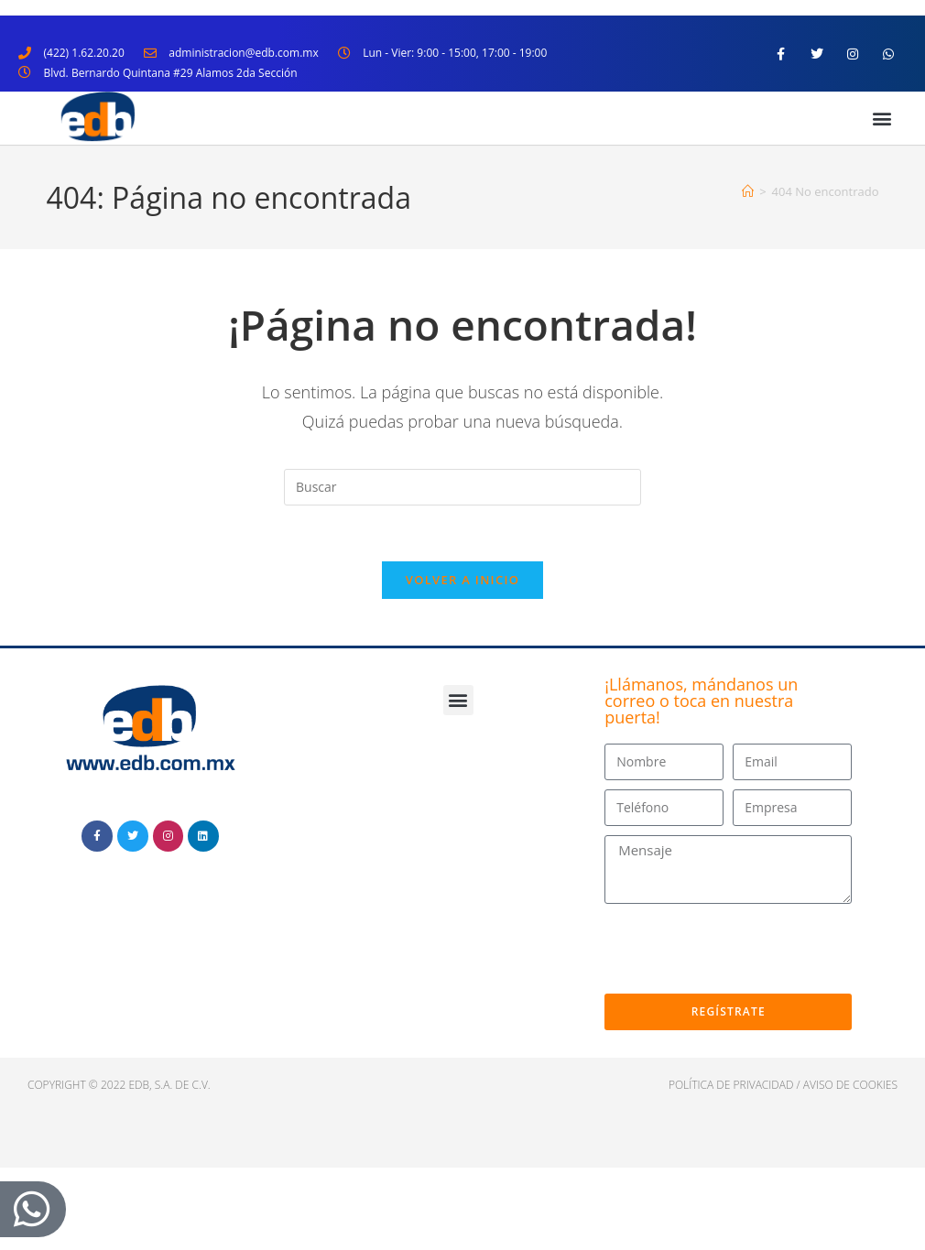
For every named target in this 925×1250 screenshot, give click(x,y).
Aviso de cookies (850, 1084)
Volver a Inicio (462, 579)
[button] (882, 118)
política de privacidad (731, 1084)
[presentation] (743, 948)
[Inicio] (748, 191)
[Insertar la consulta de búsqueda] (462, 487)
